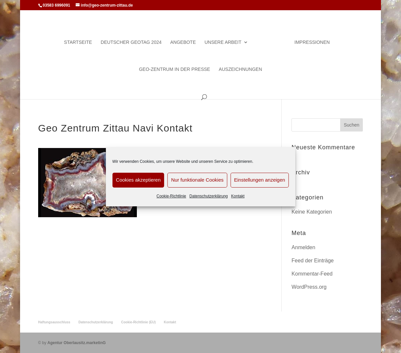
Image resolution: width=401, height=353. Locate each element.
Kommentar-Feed (312, 274)
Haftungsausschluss (54, 322)
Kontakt (238, 196)
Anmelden (303, 247)
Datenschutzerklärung (208, 196)
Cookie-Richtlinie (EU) (138, 322)
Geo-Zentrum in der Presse (174, 69)
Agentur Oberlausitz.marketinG (76, 342)
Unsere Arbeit (223, 42)
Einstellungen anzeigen (259, 180)
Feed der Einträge (312, 260)
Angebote (183, 42)
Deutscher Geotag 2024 (131, 42)
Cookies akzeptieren (138, 180)
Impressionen (312, 42)
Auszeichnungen (240, 69)
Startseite (78, 42)
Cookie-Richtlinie (171, 196)
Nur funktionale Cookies (197, 180)
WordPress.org (308, 287)
